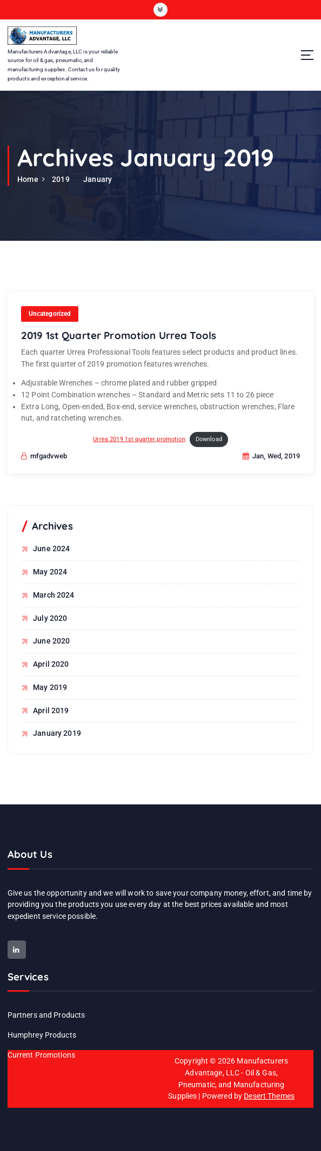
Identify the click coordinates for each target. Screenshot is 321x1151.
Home (27, 179)
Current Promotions (41, 1054)
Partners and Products (46, 1014)
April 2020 (51, 664)
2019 (61, 179)
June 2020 (51, 641)
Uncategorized (50, 322)
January (97, 179)
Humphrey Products (42, 1034)
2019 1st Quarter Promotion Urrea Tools (118, 344)
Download (209, 447)
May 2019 (50, 686)
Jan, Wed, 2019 (271, 465)
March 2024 (53, 595)
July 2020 (50, 617)
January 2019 (57, 733)
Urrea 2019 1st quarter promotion (139, 447)
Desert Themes (269, 1095)
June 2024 (51, 548)
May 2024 (50, 571)
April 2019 (51, 710)
